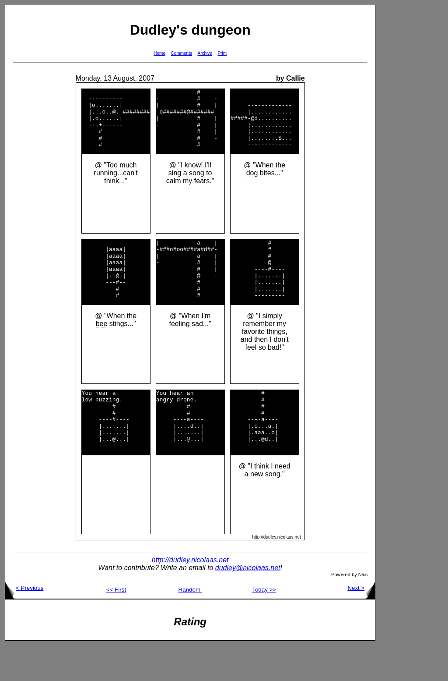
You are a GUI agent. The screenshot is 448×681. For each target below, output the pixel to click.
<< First (116, 625)
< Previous (24, 623)
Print (222, 53)
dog (252, 184)
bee (102, 347)
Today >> (264, 625)
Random (190, 625)
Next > (361, 623)
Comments (181, 53)
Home (159, 53)
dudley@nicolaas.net (247, 603)
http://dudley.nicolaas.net (190, 595)
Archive (205, 53)
